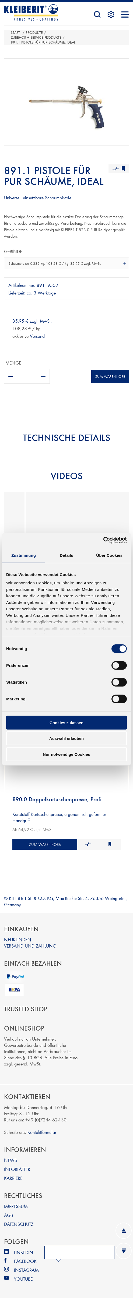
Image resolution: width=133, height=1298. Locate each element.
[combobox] (66, 263)
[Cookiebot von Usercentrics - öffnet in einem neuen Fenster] (103, 540)
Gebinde (13, 251)
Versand (37, 336)
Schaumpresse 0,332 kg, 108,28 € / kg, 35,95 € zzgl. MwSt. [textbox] (55, 263)
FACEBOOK (25, 1261)
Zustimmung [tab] (23, 555)
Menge (13, 362)
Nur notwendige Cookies (66, 754)
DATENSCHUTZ (18, 1224)
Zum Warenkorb (110, 376)
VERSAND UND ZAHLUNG (30, 945)
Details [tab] (66, 555)
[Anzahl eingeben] (27, 376)
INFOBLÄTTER (17, 1169)
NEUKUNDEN (17, 939)
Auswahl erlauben (66, 738)
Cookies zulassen (66, 722)
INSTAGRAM (26, 1270)
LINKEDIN (23, 1252)
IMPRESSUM (16, 1206)
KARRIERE (13, 1178)
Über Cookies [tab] (109, 555)
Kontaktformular (41, 1132)
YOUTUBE (23, 1279)
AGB (8, 1215)
